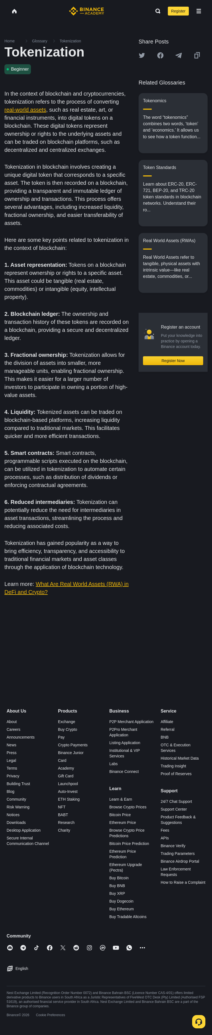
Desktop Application (24, 830)
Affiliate (167, 721)
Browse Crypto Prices (128, 807)
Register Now (173, 360)
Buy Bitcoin (119, 878)
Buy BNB (117, 885)
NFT (61, 807)
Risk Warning (18, 807)
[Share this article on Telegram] (178, 55)
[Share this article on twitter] (142, 55)
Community (16, 799)
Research (66, 822)
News (11, 745)
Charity (64, 830)
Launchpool (68, 784)
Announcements (21, 737)
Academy (66, 768)
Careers (13, 729)
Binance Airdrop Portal (180, 861)
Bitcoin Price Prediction (129, 843)
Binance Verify (173, 846)
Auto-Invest (68, 791)
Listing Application (124, 743)
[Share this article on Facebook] (160, 55)
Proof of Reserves (176, 774)
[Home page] (86, 11)
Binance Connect (124, 771)
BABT (63, 815)
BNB (165, 737)
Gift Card (65, 776)
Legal (11, 760)
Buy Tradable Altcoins (128, 916)
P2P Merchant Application (131, 721)
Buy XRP (117, 893)
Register (178, 11)
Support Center (174, 809)
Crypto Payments (73, 745)
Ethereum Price (122, 822)
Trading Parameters (178, 853)
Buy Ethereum (121, 909)
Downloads (16, 822)
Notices (13, 815)
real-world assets (25, 110)
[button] (198, 11)
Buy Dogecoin (121, 901)
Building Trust (18, 784)
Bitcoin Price (120, 815)
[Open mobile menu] (198, 11)
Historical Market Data (180, 758)
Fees (165, 830)
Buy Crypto (67, 729)
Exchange (66, 721)
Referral (167, 729)
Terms (12, 768)
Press (12, 752)
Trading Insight (173, 766)
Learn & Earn (120, 799)
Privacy (13, 776)
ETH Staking (69, 799)
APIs (165, 838)
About (12, 721)
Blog (10, 791)
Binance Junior (71, 752)
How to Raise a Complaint (183, 882)
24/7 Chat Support (176, 801)
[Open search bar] (156, 11)
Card (62, 760)
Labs (113, 764)
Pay (61, 737)
